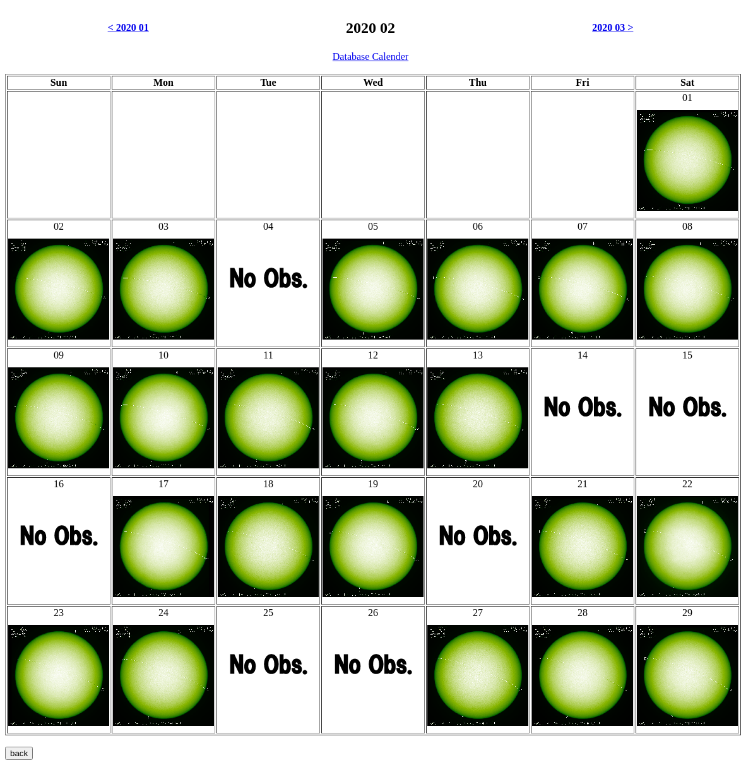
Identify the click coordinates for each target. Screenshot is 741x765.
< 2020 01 (128, 27)
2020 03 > (612, 27)
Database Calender (370, 56)
